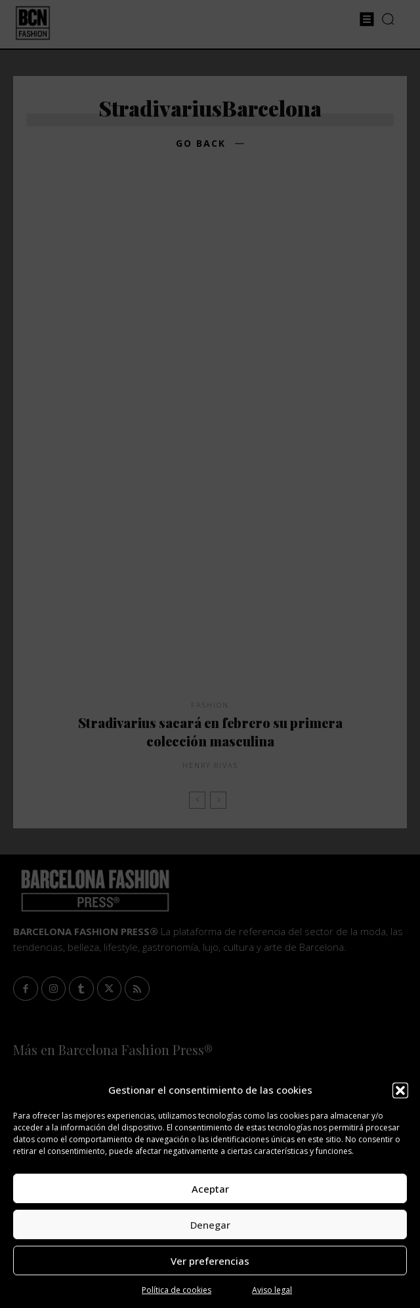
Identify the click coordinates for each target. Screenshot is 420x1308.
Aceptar (210, 1188)
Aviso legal (272, 1290)
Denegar (210, 1224)
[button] (400, 1090)
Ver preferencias (210, 1260)
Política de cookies (176, 1290)
